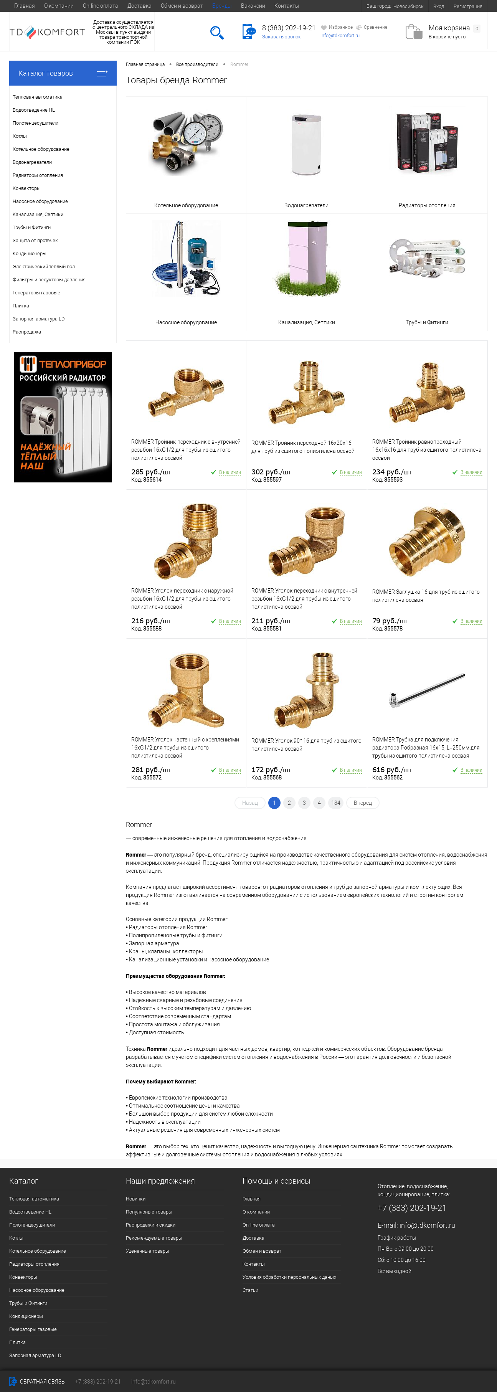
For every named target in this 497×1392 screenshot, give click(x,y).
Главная (24, 6)
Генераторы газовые (33, 1329)
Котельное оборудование (37, 1251)
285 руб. (151, 472)
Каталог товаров (62, 73)
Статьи (250, 1290)
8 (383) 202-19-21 (289, 28)
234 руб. (392, 472)
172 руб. (271, 770)
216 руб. (151, 621)
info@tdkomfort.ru (340, 35)
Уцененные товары (147, 1251)
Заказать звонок (281, 37)
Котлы (16, 1238)
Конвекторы (23, 1277)
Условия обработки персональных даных (289, 1277)
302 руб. (271, 472)
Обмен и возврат (182, 6)
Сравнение (371, 27)
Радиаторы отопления (34, 1264)
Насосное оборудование (36, 1290)
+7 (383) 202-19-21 (98, 1382)
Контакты (286, 6)
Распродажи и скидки (150, 1225)
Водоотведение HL (30, 1212)
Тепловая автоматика (34, 1199)
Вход (438, 6)
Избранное (336, 27)
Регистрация (468, 6)
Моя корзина (454, 28)
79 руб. (390, 621)
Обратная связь (37, 1382)
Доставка (139, 6)
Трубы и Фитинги (28, 1303)
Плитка (17, 1342)
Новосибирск (408, 6)
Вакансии (253, 6)
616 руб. (392, 770)
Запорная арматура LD (35, 1355)
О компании (59, 6)
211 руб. (271, 621)
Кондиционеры (26, 1316)
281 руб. (151, 770)
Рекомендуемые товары (154, 1238)
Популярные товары (149, 1212)
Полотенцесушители (32, 1225)
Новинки (135, 1199)
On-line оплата (100, 6)
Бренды (222, 6)
